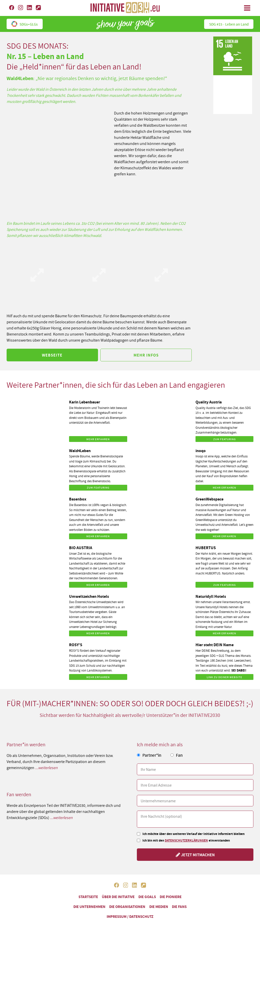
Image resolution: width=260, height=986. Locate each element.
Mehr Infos (146, 355)
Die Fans (179, 906)
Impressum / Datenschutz (130, 916)
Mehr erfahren (98, 439)
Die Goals (147, 896)
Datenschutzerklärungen (186, 840)
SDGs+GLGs (24, 24)
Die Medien (158, 906)
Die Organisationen (127, 906)
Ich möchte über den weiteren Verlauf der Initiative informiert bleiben (193, 834)
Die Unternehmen (89, 906)
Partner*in (151, 755)
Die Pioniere (171, 896)
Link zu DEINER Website (224, 677)
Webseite (52, 355)
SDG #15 (229, 24)
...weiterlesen (46, 767)
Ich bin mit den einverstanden (186, 840)
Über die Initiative (118, 896)
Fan (179, 755)
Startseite (88, 896)
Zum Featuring (224, 439)
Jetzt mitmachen (195, 855)
